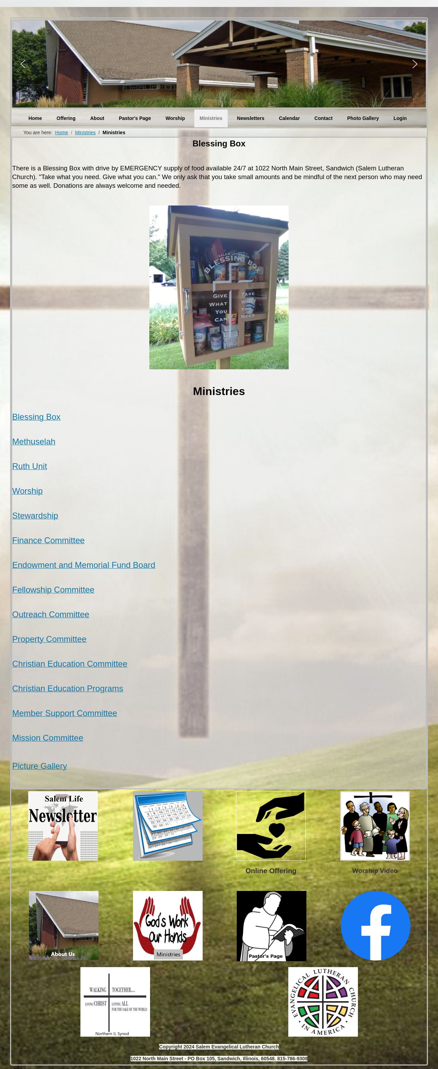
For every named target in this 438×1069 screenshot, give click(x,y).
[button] (23, 64)
